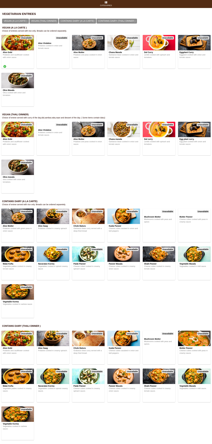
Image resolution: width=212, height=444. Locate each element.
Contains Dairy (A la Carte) (77, 21)
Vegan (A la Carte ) (15, 21)
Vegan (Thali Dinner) (44, 21)
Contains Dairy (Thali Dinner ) (116, 21)
